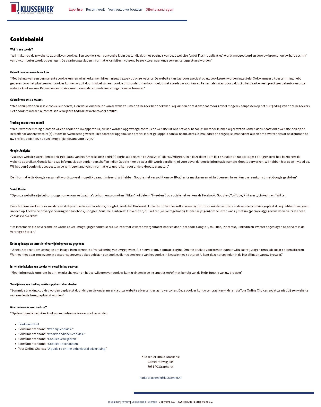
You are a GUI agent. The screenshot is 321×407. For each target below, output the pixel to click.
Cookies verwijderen (62, 339)
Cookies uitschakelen (63, 344)
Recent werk (95, 9)
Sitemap (152, 401)
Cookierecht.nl (28, 324)
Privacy (126, 401)
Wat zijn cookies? (60, 329)
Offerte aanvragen (162, 9)
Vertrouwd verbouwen (125, 9)
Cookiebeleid (138, 401)
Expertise (75, 9)
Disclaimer (114, 401)
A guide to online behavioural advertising (76, 348)
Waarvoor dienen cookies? (66, 334)
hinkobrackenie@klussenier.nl (160, 378)
